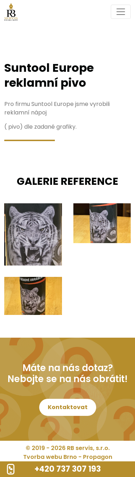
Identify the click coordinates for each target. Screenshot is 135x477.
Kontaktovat (68, 407)
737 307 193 (78, 469)
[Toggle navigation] (121, 12)
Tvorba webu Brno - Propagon (67, 457)
